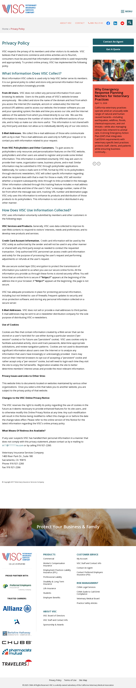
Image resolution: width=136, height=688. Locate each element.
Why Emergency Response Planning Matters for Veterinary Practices (112, 94)
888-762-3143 (95, 23)
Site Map (83, 680)
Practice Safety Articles (87, 603)
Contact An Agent (113, 41)
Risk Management (87, 583)
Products (49, 554)
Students (47, 593)
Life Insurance (49, 588)
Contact (80, 23)
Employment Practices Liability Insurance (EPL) (57, 571)
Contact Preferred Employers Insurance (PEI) (90, 573)
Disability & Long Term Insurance (53, 582)
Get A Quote (113, 49)
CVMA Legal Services (86, 587)
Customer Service (87, 554)
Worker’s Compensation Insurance (54, 564)
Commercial (48, 558)
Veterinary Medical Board (88, 598)
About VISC (66, 23)
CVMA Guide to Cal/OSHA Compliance (88, 592)
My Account (82, 558)
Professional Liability (52, 577)
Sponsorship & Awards (53, 624)
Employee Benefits (51, 597)
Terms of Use (70, 680)
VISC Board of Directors (54, 615)
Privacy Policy (55, 680)
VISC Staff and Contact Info (89, 563)
